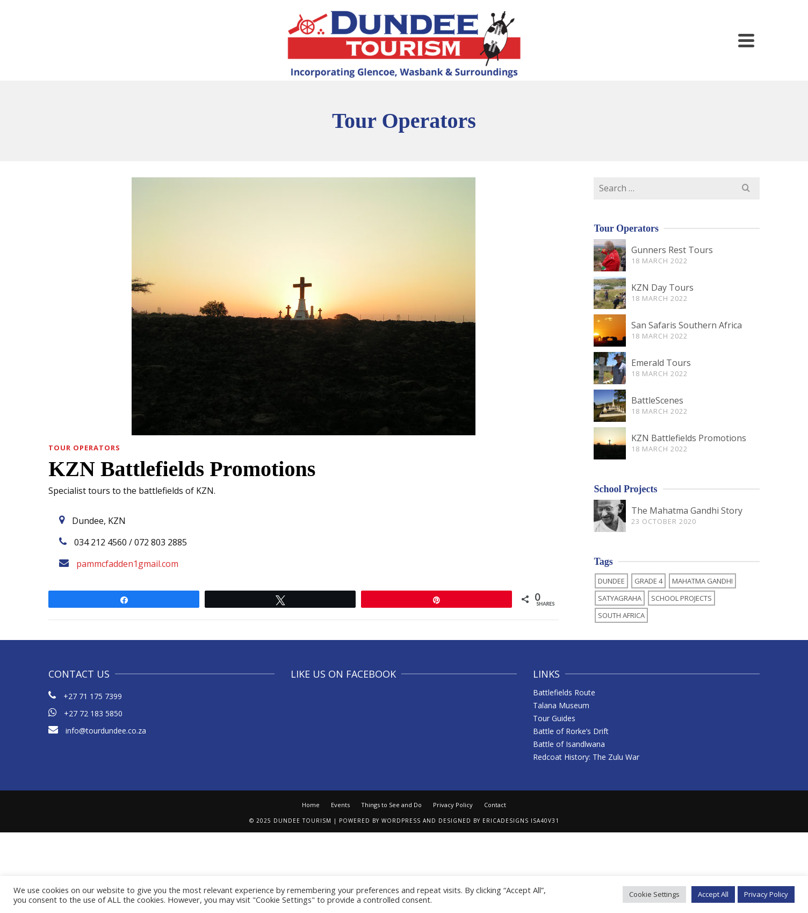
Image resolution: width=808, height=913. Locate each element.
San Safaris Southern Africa (686, 325)
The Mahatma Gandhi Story (686, 510)
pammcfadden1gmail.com (127, 564)
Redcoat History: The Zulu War (586, 757)
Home (311, 805)
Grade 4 (648, 581)
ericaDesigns (505, 820)
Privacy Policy (453, 805)
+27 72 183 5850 (93, 713)
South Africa (621, 615)
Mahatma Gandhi (702, 581)
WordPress (401, 820)
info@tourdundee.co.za (97, 730)
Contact (495, 805)
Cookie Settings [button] (654, 894)
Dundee (611, 581)
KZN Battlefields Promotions (688, 438)
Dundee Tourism (302, 820)
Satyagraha (619, 598)
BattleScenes (657, 400)
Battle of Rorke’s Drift (571, 731)
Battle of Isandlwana (569, 744)
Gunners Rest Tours (672, 250)
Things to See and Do (391, 805)
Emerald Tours (661, 363)
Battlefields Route (564, 692)
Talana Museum (561, 705)
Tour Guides (554, 718)
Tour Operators (84, 447)
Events (340, 805)
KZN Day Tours (662, 287)
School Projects (681, 598)
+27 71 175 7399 (92, 696)
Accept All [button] (713, 894)
